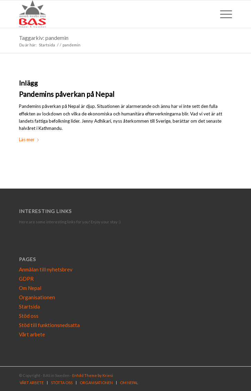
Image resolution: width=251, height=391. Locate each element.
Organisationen (37, 297)
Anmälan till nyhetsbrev (46, 269)
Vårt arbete (32, 334)
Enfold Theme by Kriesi (92, 375)
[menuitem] (31, 382)
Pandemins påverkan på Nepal (66, 94)
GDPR (26, 279)
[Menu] (222, 14)
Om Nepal (30, 288)
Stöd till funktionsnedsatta (49, 325)
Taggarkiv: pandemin (43, 37)
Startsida (29, 306)
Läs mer (30, 139)
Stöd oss (29, 316)
